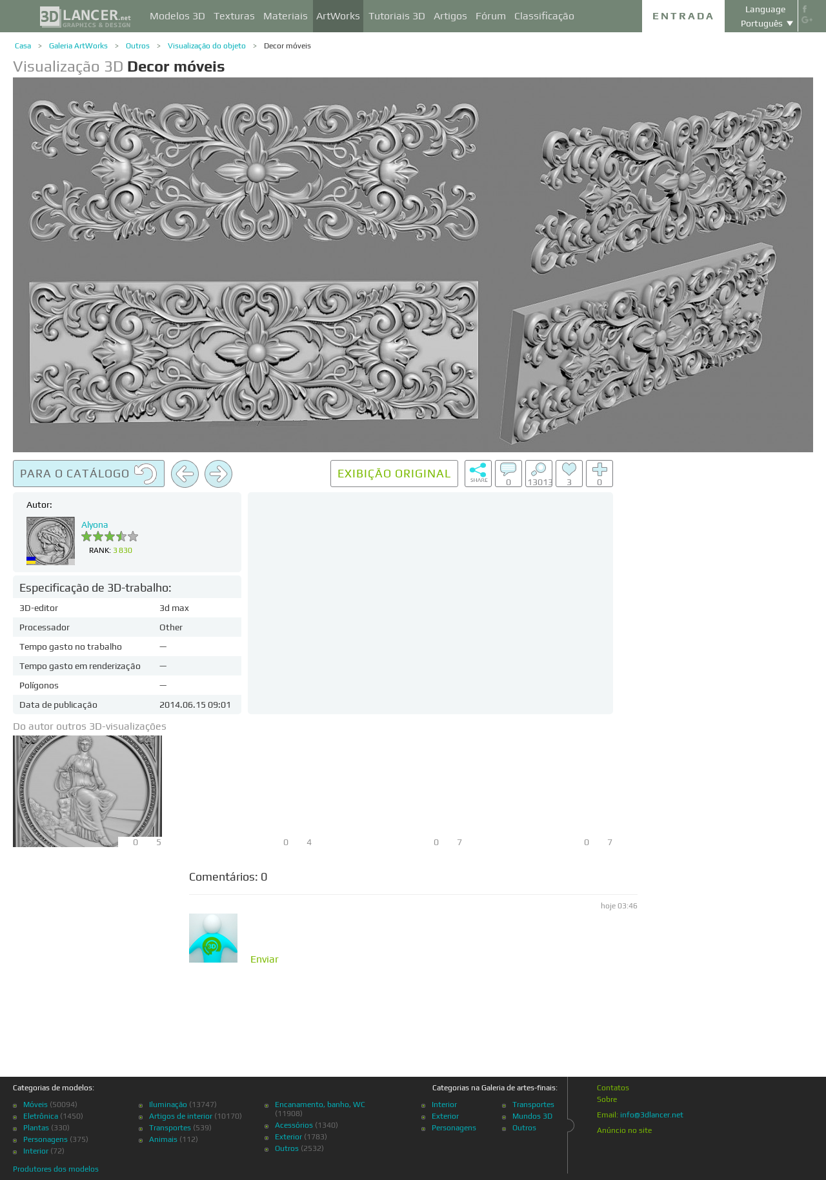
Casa (23, 45)
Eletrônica (40, 1116)
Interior (35, 1150)
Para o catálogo (88, 474)
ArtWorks (338, 16)
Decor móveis (287, 45)
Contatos (613, 1087)
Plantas (36, 1127)
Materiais (285, 16)
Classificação (544, 16)
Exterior (288, 1136)
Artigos (450, 16)
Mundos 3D (532, 1116)
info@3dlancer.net (651, 1114)
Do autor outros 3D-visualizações (89, 726)
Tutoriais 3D (396, 16)
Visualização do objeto (207, 45)
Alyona (94, 524)
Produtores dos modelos (56, 1169)
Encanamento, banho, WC (320, 1104)
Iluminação (168, 1104)
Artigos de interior (180, 1116)
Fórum (491, 16)
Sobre (607, 1099)
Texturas (234, 16)
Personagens (45, 1139)
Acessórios (294, 1125)
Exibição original (394, 473)
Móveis (35, 1104)
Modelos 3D (177, 16)
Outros (138, 45)
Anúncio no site (624, 1130)
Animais (163, 1139)
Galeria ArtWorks (78, 45)
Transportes (170, 1127)
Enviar (264, 959)
